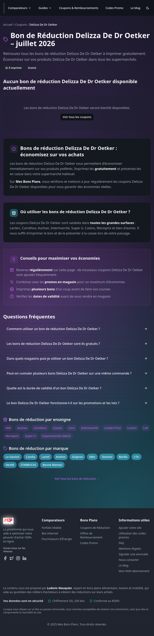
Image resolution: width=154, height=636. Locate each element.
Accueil (7, 24)
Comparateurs (19, 8)
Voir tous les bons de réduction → (77, 479)
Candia (30, 457)
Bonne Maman (52, 465)
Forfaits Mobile (51, 528)
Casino (57, 428)
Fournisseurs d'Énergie (57, 539)
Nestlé (10, 465)
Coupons (21, 24)
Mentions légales (130, 548)
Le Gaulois (12, 457)
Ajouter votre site (130, 528)
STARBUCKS (28, 465)
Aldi (8, 428)
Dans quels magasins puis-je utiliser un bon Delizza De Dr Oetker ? (77, 358)
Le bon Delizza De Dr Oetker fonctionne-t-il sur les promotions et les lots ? (77, 403)
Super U (30, 436)
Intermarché (89, 428)
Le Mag (135, 8)
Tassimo (107, 457)
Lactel (46, 457)
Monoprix (12, 436)
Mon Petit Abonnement (134, 571)
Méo (92, 457)
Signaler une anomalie (133, 554)
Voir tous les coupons (77, 117)
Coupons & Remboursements (78, 8)
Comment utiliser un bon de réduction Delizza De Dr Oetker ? (77, 329)
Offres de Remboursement (91, 535)
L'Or (136, 457)
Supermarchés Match (56, 436)
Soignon (77, 457)
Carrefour (40, 428)
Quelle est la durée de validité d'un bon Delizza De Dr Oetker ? (77, 388)
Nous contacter (129, 560)
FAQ (121, 543)
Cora (71, 428)
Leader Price (112, 428)
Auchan (22, 428)
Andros (61, 457)
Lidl (145, 428)
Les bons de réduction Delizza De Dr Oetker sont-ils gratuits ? (77, 343)
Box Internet (50, 533)
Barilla (123, 457)
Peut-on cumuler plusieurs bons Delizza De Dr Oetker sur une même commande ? (77, 373)
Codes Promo (114, 8)
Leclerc (132, 428)
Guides (45, 8)
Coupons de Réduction (95, 528)
